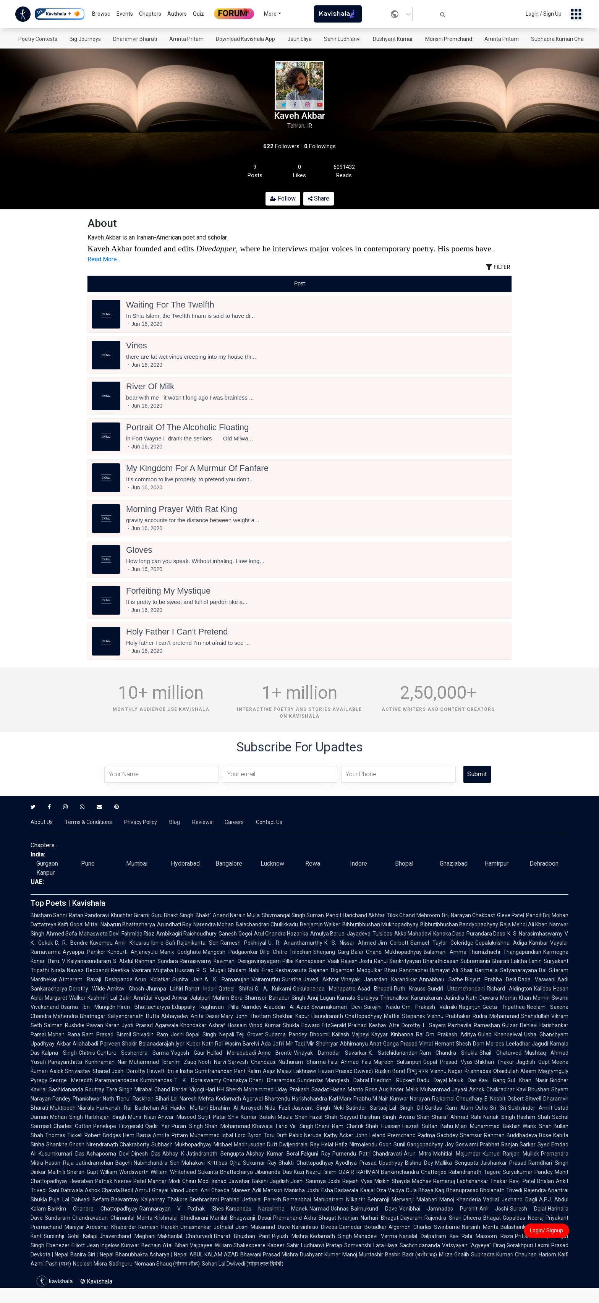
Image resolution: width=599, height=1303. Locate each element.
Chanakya (235, 1080)
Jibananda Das (273, 1172)
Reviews (202, 822)
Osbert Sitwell (524, 1099)
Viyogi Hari (202, 1089)
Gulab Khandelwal (500, 1034)
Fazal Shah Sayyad (333, 1117)
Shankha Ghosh (65, 1144)
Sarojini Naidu (382, 1007)
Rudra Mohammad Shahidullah (511, 1016)
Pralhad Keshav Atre (374, 1025)
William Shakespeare (240, 1245)
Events (125, 14)
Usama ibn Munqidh (88, 1007)
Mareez (241, 1190)
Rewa (312, 863)
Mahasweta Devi (99, 934)
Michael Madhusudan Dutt (245, 1144)
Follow (283, 198)
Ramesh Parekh (158, 1227)
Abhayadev (175, 1016)
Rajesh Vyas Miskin (366, 1181)
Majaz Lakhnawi (296, 1071)
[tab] (158, 283)
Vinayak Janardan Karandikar (379, 979)
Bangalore (228, 863)
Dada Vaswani (536, 979)
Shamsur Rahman (482, 1135)
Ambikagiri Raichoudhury (186, 934)
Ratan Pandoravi (89, 915)
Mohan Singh (66, 1117)
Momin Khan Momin (525, 998)
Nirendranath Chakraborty (117, 1144)
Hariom (547, 1254)
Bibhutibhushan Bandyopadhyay (459, 924)
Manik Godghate (180, 952)
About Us (42, 822)
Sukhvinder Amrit (530, 1108)
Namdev (251, 1007)
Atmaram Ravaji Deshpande (96, 979)
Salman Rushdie (64, 1025)
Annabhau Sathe (441, 979)
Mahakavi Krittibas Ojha (211, 1163)
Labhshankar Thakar (482, 1181)
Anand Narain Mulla (236, 915)
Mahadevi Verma (375, 1236)
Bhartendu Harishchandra (296, 1099)
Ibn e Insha (180, 1071)
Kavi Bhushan (533, 1089)
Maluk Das (463, 1080)
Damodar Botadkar (363, 1227)
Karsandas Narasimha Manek (267, 1209)
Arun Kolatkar (152, 979)
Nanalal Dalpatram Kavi (429, 1236)
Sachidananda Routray (76, 1089)
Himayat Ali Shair (451, 970)
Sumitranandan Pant (220, 1071)
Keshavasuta (291, 970)
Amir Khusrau (132, 943)
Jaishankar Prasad (503, 1163)
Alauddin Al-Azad (286, 1007)
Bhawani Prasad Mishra (269, 1254)
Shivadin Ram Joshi (158, 1034)
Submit (477, 774)
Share (318, 198)
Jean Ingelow (103, 1245)
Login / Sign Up (544, 14)
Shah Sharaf (432, 1117)
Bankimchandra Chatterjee (414, 1172)
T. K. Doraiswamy (197, 1080)
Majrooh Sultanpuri (397, 1062)
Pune (88, 863)
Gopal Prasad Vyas (447, 1062)
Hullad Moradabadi (231, 1053)
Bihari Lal (166, 1099)
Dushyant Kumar (393, 39)
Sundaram (57, 1218)
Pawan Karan (103, 1025)
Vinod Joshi (184, 1190)
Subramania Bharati (484, 961)
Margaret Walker (65, 998)
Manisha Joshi (301, 1190)
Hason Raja (59, 1163)
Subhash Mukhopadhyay (181, 1144)
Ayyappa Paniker (84, 952)
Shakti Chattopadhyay (305, 1163)
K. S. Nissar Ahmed (350, 943)
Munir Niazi (142, 1117)
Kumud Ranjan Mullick (510, 1154)
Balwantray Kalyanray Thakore (149, 1199)
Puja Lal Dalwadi (70, 1199)
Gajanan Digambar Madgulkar (345, 970)
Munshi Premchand (448, 39)
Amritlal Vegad (151, 998)
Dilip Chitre (273, 952)
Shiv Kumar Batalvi (252, 1117)
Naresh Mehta (197, 1099)
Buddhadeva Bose (529, 1135)
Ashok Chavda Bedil (109, 1190)
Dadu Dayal (432, 1080)
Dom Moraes (488, 1044)
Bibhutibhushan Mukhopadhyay (380, 924)
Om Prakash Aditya (451, 1034)
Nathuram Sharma (301, 1062)
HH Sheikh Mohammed (245, 1089)
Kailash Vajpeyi (351, 1034)
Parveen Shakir (118, 1044)
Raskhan (143, 1099)
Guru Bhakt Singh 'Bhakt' (180, 915)
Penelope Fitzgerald (118, 1126)
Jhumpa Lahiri (164, 989)
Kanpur (45, 872)
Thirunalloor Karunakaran (411, 998)
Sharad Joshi (108, 1071)
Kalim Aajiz (261, 1071)
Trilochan (300, 952)
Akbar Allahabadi (77, 1044)
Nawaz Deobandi (88, 970)
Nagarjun (470, 1007)
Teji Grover (250, 1034)
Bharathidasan (440, 961)
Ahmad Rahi (465, 1117)
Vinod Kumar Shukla (274, 1025)
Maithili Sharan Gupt (73, 1172)
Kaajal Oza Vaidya (382, 1190)
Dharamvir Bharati (135, 39)
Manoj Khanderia (460, 1199)
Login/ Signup (546, 1230)
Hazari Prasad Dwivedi (345, 1071)
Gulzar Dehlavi (519, 1025)
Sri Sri (498, 1108)
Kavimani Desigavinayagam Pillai (253, 961)
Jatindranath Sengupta (215, 1154)
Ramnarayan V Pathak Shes (181, 1209)
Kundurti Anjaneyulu (132, 952)
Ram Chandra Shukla (448, 1053)
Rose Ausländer (384, 1089)
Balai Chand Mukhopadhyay (386, 952)
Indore (358, 863)
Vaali (333, 961)
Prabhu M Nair (370, 1099)
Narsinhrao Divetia (314, 1227)
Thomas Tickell (64, 1135)
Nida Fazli (277, 1108)
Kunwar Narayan (410, 1099)
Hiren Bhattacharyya (143, 1007)
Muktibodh (63, 1108)
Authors (177, 14)
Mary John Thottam (246, 1016)
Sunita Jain (187, 979)
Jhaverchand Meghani (127, 1236)
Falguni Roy (315, 1154)
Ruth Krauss (410, 989)
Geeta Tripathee (503, 1007)
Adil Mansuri (267, 1190)
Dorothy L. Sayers (423, 1025)
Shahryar (327, 1044)
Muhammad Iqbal (211, 1135)
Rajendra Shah (442, 1218)
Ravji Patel (522, 1181)
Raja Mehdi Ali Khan (523, 924)
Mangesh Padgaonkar (230, 952)
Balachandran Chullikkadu (267, 924)
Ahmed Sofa (61, 934)
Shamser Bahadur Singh (274, 998)
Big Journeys (85, 39)
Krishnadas (478, 1071)
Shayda (401, 1181)
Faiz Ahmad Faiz (350, 1062)
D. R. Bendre (71, 943)
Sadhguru (121, 1264)
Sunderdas (310, 1080)
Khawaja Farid (270, 1126)
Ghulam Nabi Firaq (251, 970)
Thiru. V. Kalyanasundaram (79, 961)
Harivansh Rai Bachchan (127, 1108)
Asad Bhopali (375, 989)
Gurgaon (47, 863)
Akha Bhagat (320, 1218)
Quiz (198, 14)
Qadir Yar (157, 1126)
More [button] (270, 14)
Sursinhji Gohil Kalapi (70, 1236)
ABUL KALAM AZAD (213, 1254)
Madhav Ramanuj (433, 1181)
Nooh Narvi (212, 1062)
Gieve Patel (510, 915)
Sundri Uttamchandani (455, 989)
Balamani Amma (445, 952)
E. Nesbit (494, 1099)
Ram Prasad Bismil (106, 1034)
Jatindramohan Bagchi (104, 1163)
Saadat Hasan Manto (337, 1089)
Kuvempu (101, 943)
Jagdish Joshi (287, 1181)
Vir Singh (301, 1126)
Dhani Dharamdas (272, 1080)
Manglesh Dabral (347, 1080)
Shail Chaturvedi (501, 1053)
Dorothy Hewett (145, 1071)
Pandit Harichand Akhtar (355, 915)
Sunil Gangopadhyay (418, 1144)
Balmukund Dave (374, 1209)
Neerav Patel (130, 1181)
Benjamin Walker (320, 924)
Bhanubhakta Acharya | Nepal (151, 1254)
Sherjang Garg (331, 952)
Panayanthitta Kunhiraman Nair (87, 1062)
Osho (481, 1108)
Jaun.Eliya (299, 39)
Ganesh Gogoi (235, 934)
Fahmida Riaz (137, 934)
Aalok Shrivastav (70, 1071)
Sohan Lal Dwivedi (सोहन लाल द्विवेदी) (242, 1264)
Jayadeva (359, 934)
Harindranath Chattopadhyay (346, 1016)
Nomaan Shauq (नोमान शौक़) (167, 1264)
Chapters (150, 14)
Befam (100, 1199)
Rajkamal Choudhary (457, 1099)
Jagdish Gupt (533, 1062)
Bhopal (404, 863)
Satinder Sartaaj (366, 1108)
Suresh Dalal (528, 1209)
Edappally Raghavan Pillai (206, 1007)
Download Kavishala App (245, 39)
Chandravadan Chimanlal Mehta (112, 1218)
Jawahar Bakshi (248, 1181)
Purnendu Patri (351, 1154)
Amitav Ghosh (125, 989)
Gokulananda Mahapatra (324, 989)
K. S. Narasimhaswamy (535, 934)
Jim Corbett (393, 943)
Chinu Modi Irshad (204, 1181)
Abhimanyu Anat (360, 1044)
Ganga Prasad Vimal (408, 1044)
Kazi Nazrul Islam (315, 1172)
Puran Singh (187, 1126)
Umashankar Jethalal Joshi (214, 1227)
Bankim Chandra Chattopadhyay (93, 1209)
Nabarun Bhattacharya (127, 924)
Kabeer (276, 1245)
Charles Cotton (72, 1126)
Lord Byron (248, 1135)
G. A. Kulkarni (273, 989)
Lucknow (272, 863)
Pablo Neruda (305, 1135)
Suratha (291, 979)
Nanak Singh (499, 1117)
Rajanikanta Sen (198, 943)
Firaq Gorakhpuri (513, 1245)
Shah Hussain (383, 1126)
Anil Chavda (215, 1190)
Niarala (86, 1108)
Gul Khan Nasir (527, 1080)
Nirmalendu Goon (371, 1144)
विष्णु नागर (417, 1071)
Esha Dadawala (340, 1190)
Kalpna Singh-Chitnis (68, 1053)
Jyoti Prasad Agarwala (149, 1025)
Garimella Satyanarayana (506, 970)
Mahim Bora (227, 998)
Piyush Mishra (290, 1236)
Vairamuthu (265, 979)
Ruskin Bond (390, 1071)
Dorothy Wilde (87, 989)
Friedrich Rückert (392, 1080)
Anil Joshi (493, 1209)
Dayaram (411, 1218)
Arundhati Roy (174, 924)
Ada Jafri (272, 1044)
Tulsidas (382, 934)
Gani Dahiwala (66, 1190)
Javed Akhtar (321, 979)
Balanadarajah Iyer (162, 1044)
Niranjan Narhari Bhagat (368, 1218)
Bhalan (545, 1181)
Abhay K (173, 1154)
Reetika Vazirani (131, 970)
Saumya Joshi (323, 1181)
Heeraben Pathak (91, 1181)
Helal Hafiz (334, 1144)
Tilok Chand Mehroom (413, 915)
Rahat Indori (201, 989)
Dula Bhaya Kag (425, 1190)
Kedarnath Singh (331, 1236)
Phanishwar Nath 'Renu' (102, 1099)
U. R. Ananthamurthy (295, 943)
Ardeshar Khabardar (111, 1227)
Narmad (319, 1209)
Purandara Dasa (485, 934)
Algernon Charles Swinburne (424, 1227)
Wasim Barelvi (242, 1044)
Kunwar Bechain (141, 1245)
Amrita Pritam (186, 39)
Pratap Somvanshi (348, 1245)
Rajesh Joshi (356, 961)
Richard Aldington (509, 989)
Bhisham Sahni (49, 915)
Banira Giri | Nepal (91, 1254)
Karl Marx (340, 1099)
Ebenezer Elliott (65, 1245)
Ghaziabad (454, 863)
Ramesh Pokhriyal (243, 943)
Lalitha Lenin (526, 961)
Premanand (287, 1218)
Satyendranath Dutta (133, 1016)
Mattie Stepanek (404, 1016)
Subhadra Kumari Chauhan (563, 39)
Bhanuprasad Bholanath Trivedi (484, 1190)
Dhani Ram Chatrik (339, 1126)
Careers (234, 822)
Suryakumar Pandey (528, 1172)
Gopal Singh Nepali (210, 1034)
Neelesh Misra (90, 1264)
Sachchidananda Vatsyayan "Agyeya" (445, 1245)
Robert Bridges (102, 1135)
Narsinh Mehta (480, 1227)
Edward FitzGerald (323, 1025)
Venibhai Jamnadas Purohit (438, 1209)
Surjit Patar (212, 1117)
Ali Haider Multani (184, 1108)
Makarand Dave (270, 1227)
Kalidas (542, 989)
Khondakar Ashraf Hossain (213, 1025)
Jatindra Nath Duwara (471, 998)
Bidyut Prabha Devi (490, 979)
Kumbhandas (156, 1080)
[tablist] (299, 283)
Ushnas (340, 1209)
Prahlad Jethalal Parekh (251, 1199)
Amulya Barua (327, 934)
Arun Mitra (417, 1154)
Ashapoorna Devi (108, 1154)
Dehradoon (544, 863)
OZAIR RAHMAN (358, 1172)
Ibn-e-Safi (163, 943)
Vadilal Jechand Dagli (510, 1199)
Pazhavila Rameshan (474, 1025)
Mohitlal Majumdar (456, 1154)
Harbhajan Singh (105, 1117)
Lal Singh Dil (406, 1108)
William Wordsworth (124, 1172)
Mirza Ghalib (454, 1254)
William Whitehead (173, 1172)
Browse (101, 14)
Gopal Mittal (84, 924)
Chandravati (387, 1154)
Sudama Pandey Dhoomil (297, 1034)
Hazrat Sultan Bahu (427, 1126)
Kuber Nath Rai (204, 1044)
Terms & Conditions (88, 822)
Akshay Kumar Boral (272, 1154)
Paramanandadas (116, 1080)
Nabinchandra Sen (157, 1163)
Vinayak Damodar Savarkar (330, 1053)
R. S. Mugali (211, 970)
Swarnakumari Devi (336, 1007)
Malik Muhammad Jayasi (436, 1089)
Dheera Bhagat (482, 1218)
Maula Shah (293, 1117)
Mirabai (143, 1089)
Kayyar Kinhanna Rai (397, 1034)
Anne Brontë (275, 1053)
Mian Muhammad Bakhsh (488, 1126)
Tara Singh (119, 1089)
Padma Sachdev (438, 1135)
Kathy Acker (339, 1135)
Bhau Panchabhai (406, 970)
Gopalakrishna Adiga (501, 943)
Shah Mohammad (227, 1126)
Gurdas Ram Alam (449, 1108)
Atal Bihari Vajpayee (187, 1245)
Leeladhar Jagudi (527, 1044)
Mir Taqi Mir (300, 1044)
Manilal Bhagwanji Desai (240, 1218)
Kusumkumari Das (61, 1154)
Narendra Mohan (213, 924)
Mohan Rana (64, 1034)
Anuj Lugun (321, 998)
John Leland (370, 1135)
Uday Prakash (292, 1089)
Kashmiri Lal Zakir (109, 998)
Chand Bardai (171, 1089)
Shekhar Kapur (291, 1016)
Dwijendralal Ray (299, 1144)
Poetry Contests (37, 39)
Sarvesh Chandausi (252, 1062)
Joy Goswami (461, 1144)
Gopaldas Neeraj (523, 1218)
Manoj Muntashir (362, 1254)
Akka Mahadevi (412, 934)
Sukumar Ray (260, 1163)
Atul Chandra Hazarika (281, 934)
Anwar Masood (177, 1117)
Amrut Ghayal (151, 1190)
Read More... (103, 259)
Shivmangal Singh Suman (293, 915)
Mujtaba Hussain (173, 970)
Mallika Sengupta (456, 1163)
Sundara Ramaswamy (184, 961)
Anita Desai (205, 1016)
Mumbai (136, 863)
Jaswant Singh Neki (318, 1108)
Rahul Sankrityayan (397, 961)
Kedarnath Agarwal (239, 1099)
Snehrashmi (204, 1199)
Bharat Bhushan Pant (242, 1236)
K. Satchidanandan (393, 1053)
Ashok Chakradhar (492, 1089)
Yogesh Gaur (188, 1053)
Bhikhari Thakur (494, 1062)
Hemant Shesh (453, 1044)
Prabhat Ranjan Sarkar (507, 1144)
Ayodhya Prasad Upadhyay (369, 1163)
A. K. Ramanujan (226, 979)
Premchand (401, 1135)
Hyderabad (185, 863)
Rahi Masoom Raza (487, 1236)
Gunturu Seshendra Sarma (133, 1053)
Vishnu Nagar (446, 1071)
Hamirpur (496, 863)
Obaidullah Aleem (514, 1071)
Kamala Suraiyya (357, 998)
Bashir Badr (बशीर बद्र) (411, 1254)
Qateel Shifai (236, 989)
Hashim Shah (533, 1117)
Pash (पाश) (58, 1264)
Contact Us (269, 822)
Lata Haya (385, 1245)
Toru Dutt (275, 1135)
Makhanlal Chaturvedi (184, 1236)
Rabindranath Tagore (474, 1172)
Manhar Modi (164, 1181)
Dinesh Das (145, 1154)
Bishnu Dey (419, 1163)
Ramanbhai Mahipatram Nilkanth (324, 1199)
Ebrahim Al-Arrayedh (236, 1108)
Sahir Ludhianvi (342, 39)
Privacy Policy (140, 822)
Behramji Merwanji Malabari (402, 1199)
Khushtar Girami (130, 915)
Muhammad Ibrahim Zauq (162, 1062)
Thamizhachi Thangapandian (504, 952)
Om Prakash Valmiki (429, 1007)
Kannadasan (310, 961)
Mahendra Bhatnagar (79, 1016)
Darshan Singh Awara (387, 1117)
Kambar (538, 943)
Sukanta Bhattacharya (225, 1172)
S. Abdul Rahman (134, 961)
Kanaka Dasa (449, 934)
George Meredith (71, 1080)
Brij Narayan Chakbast (468, 915)
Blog (174, 822)
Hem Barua (137, 1135)
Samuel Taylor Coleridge (441, 943)
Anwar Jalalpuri (191, 998)
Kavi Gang (492, 1080)
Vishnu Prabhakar (449, 1016)
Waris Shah (537, 1126)
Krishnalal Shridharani (181, 1218)
